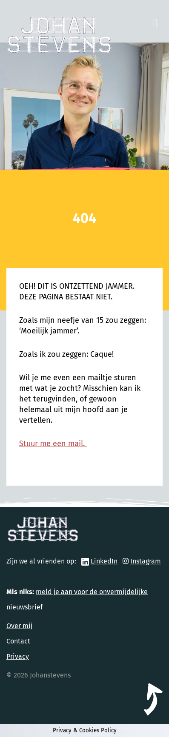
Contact (18, 641)
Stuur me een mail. (53, 443)
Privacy (17, 656)
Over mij (19, 626)
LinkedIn (104, 561)
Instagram (145, 561)
